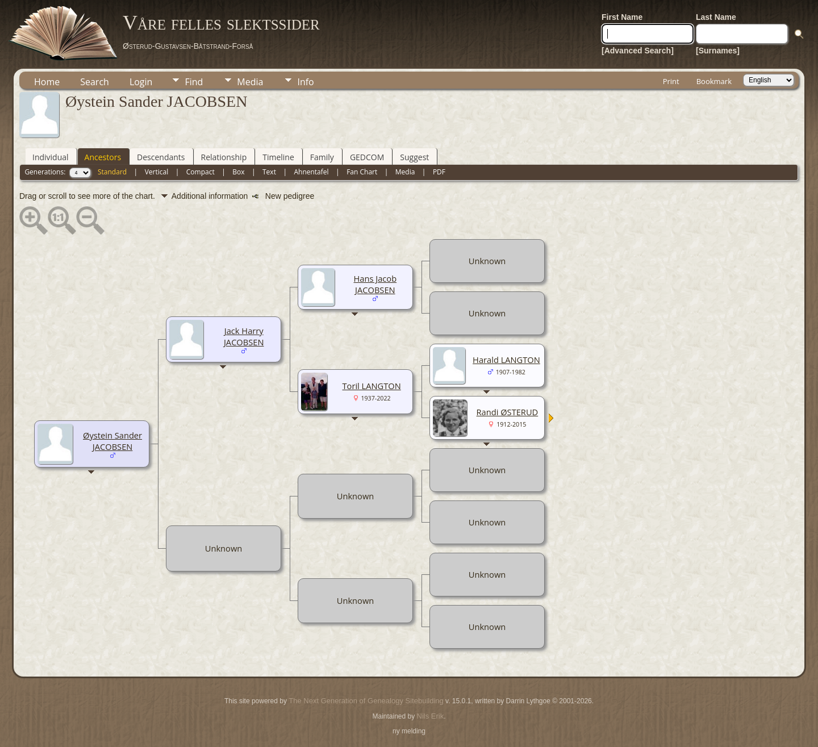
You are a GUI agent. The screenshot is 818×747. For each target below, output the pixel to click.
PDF (439, 172)
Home (47, 82)
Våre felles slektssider (221, 22)
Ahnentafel (311, 172)
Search (94, 82)
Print (671, 81)
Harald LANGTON (506, 359)
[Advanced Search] (638, 50)
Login (141, 82)
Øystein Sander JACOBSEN (112, 440)
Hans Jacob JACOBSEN (375, 284)
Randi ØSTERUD (508, 412)
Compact (200, 172)
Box (238, 172)
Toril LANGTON (372, 385)
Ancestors (103, 157)
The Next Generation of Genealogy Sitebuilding (366, 700)
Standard (112, 172)
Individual (50, 157)
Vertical (157, 172)
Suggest (414, 157)
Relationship (224, 157)
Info (305, 82)
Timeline (278, 157)
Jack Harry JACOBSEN (244, 336)
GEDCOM (367, 157)
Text (269, 172)
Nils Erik (430, 716)
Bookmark (714, 81)
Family (322, 157)
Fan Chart (362, 172)
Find (194, 82)
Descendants (161, 157)
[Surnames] (718, 50)
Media (250, 82)
